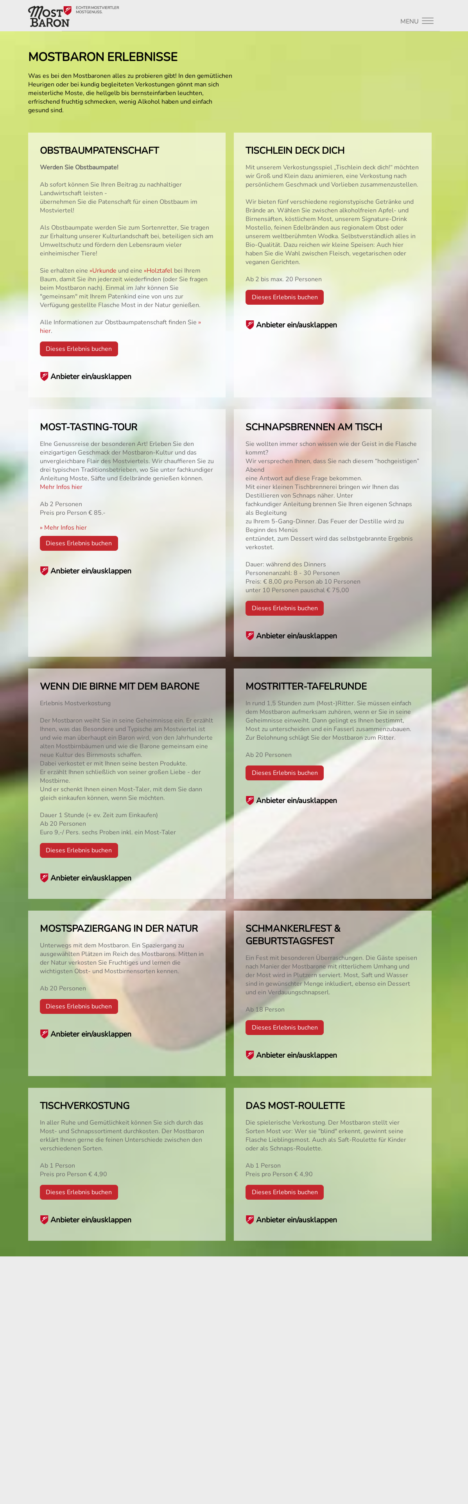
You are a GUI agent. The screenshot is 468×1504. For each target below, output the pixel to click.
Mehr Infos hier (61, 487)
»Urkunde (103, 270)
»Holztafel (158, 270)
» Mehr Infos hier (63, 527)
